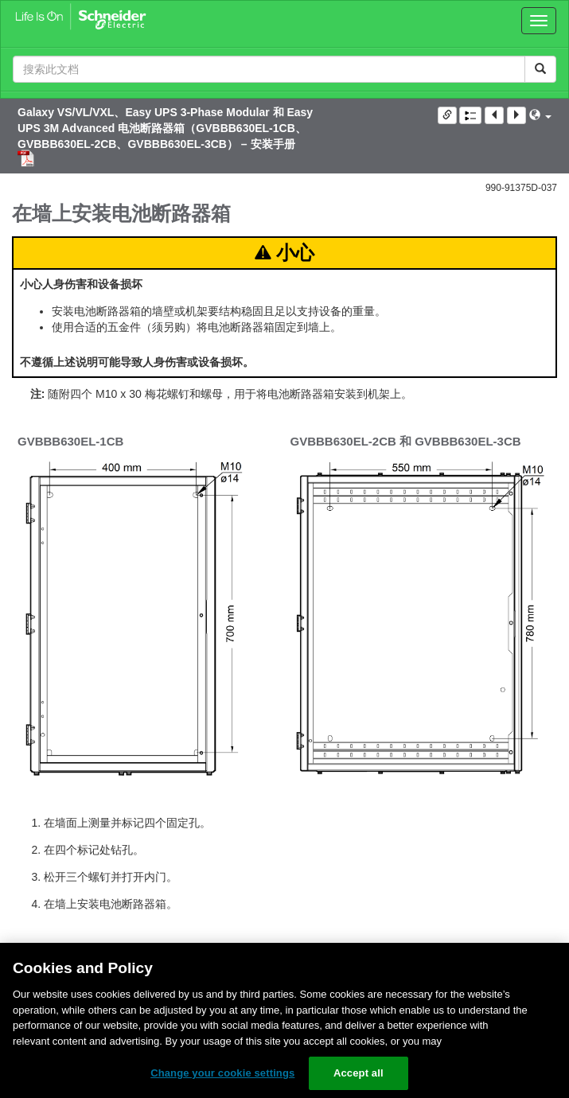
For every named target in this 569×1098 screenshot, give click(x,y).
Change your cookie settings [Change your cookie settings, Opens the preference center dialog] (222, 1073)
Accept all (358, 1073)
